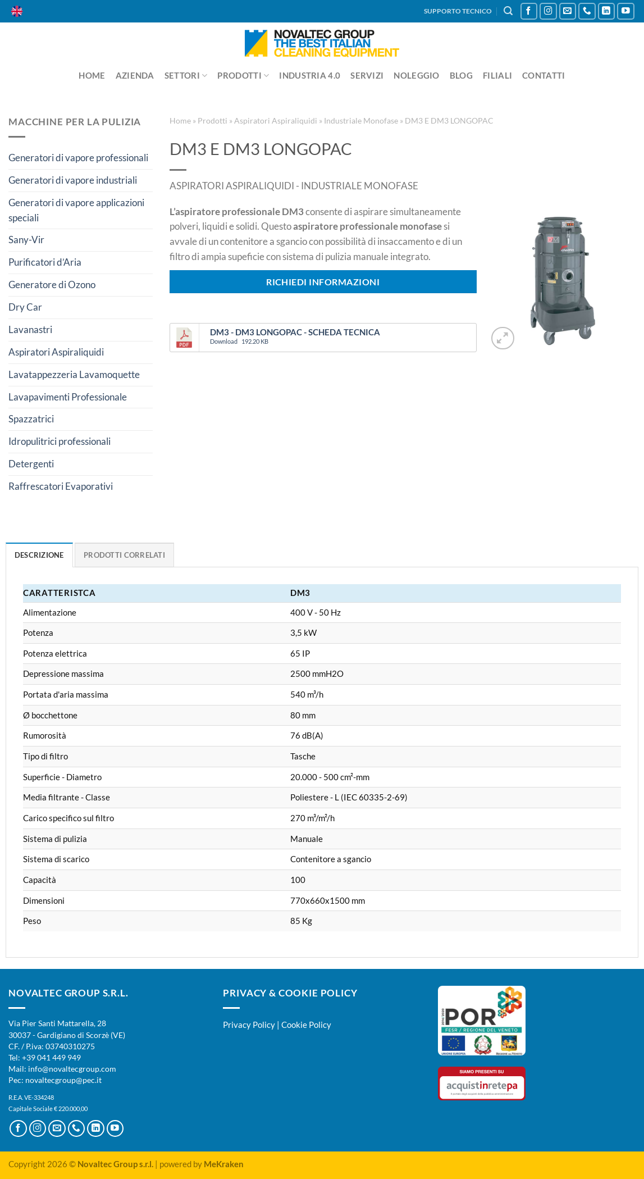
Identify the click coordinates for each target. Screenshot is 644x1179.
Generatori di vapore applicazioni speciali (76, 210)
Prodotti (243, 75)
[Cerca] (508, 11)
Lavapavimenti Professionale (67, 397)
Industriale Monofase (361, 120)
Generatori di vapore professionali (78, 157)
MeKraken (224, 1164)
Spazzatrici (31, 419)
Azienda (135, 75)
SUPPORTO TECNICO (458, 11)
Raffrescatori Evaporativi (60, 486)
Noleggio (416, 75)
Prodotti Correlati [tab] (124, 554)
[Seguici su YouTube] (625, 11)
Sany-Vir (26, 239)
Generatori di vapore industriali (72, 180)
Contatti (543, 75)
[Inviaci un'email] (568, 11)
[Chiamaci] (587, 11)
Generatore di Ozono (51, 284)
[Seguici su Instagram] (548, 11)
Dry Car (25, 307)
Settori (186, 75)
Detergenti (31, 464)
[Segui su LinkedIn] (606, 11)
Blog (461, 75)
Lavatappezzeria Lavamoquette (74, 374)
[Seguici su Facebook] (529, 11)
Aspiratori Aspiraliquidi (56, 352)
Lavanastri (30, 329)
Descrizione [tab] (39, 554)
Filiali (497, 75)
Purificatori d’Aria (44, 262)
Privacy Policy (249, 1024)
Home (92, 75)
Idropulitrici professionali (59, 441)
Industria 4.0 (309, 75)
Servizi (366, 75)
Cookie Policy (306, 1024)
